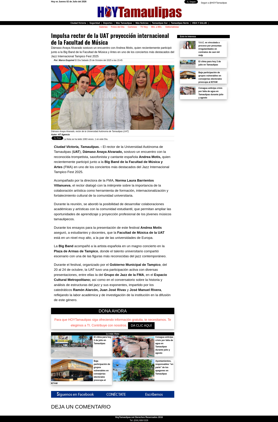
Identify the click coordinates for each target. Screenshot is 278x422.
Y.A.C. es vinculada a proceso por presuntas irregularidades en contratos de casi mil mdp (209, 49)
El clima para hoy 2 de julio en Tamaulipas (102, 340)
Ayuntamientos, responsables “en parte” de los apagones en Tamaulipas (164, 367)
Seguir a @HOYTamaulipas (214, 3)
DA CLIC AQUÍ (141, 325)
